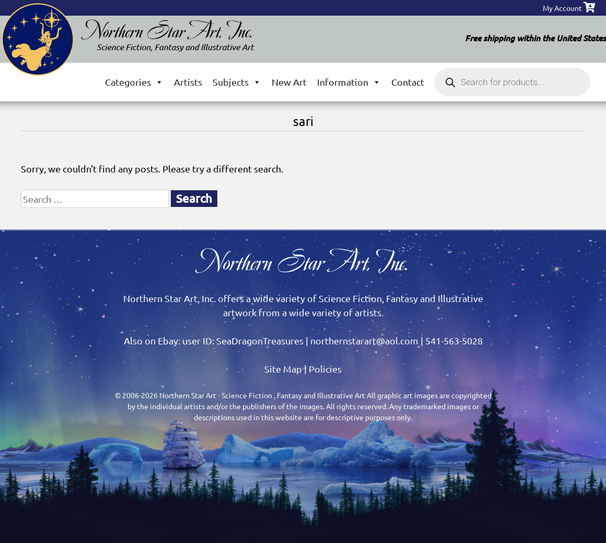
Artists (188, 81)
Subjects (237, 81)
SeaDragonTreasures (260, 340)
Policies (325, 368)
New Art (289, 81)
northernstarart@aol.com (364, 340)
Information (349, 81)
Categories (134, 81)
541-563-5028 (454, 340)
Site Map (283, 368)
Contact (407, 81)
